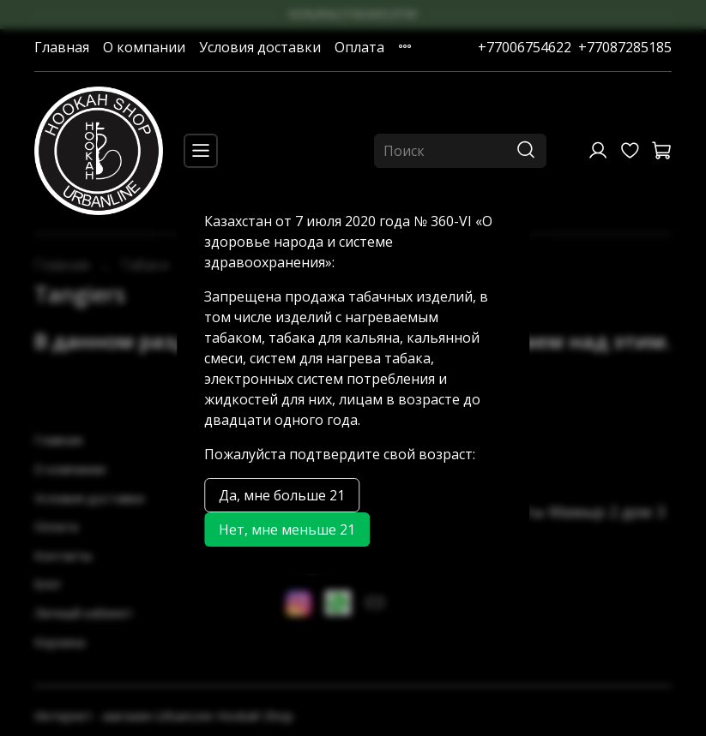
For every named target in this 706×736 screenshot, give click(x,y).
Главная (61, 47)
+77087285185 (625, 47)
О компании (144, 47)
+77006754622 (524, 47)
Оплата (359, 47)
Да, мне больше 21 (282, 495)
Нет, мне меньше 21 (287, 529)
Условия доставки (260, 47)
